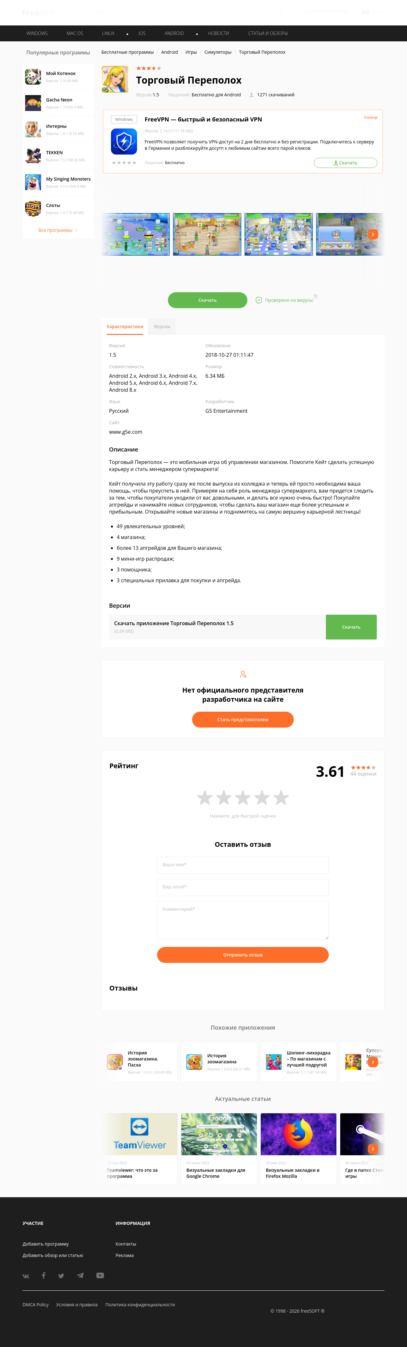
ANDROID (174, 33)
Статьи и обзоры (268, 33)
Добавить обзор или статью (53, 1255)
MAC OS (75, 33)
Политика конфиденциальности (140, 1305)
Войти (312, 11)
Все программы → (58, 230)
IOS (142, 33)
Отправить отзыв (243, 955)
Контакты (126, 1244)
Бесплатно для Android (216, 95)
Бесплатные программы (127, 52)
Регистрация (336, 11)
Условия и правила (77, 1305)
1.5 (147, 95)
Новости (218, 33)
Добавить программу (46, 1244)
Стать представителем (243, 719)
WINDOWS (37, 33)
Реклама (125, 1255)
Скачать (207, 300)
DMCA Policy (36, 1305)
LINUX (108, 33)
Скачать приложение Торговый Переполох (174, 623)
